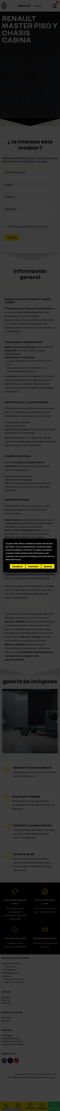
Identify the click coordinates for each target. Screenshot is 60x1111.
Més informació (13, 559)
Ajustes (48, 566)
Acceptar (17, 566)
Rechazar (33, 566)
